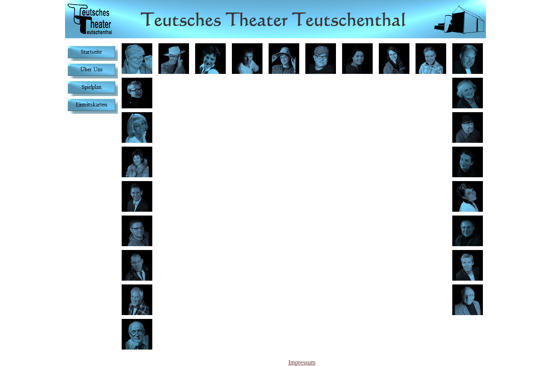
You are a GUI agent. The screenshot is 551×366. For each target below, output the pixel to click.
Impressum (301, 362)
